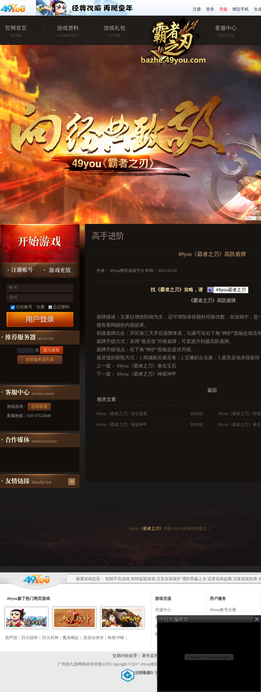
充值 (223, 9)
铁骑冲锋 (116, 637)
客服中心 (226, 28)
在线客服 (39, 406)
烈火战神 (29, 637)
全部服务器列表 (39, 359)
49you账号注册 (223, 609)
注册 (197, 9)
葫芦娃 (11, 637)
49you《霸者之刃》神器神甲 (146, 374)
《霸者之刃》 (151, 528)
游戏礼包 (114, 28)
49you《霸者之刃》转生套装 (121, 413)
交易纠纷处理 (124, 655)
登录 (210, 9)
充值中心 (163, 609)
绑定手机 (240, 9)
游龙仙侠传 (93, 637)
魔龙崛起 (71, 637)
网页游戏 (42, 598)
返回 (212, 390)
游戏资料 (68, 28)
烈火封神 (50, 637)
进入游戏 (51, 350)
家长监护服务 (154, 655)
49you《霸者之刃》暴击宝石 (146, 365)
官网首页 (16, 28)
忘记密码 (59, 307)
